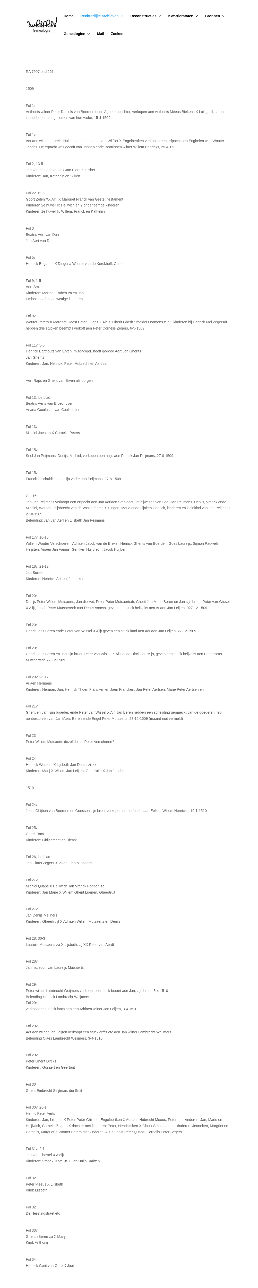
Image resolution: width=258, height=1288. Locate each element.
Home (69, 16)
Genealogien (74, 34)
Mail (100, 34)
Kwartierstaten (180, 16)
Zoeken (117, 34)
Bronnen (212, 16)
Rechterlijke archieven (99, 16)
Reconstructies (144, 16)
